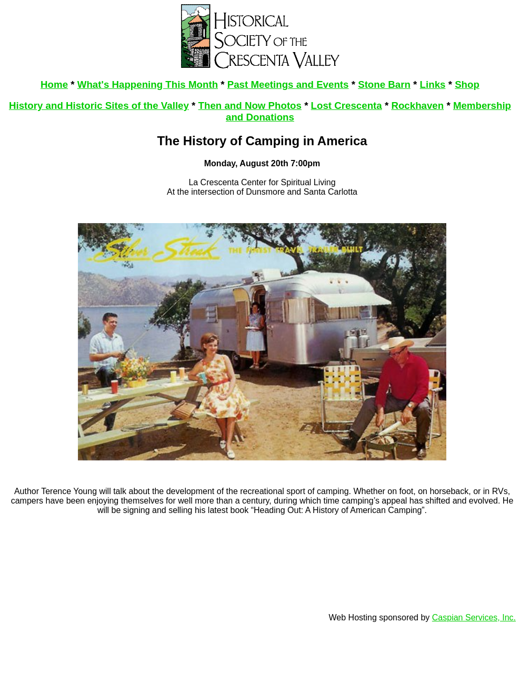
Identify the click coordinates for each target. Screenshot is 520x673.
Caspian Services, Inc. (474, 617)
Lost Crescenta (346, 105)
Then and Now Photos (250, 105)
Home (54, 84)
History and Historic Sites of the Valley (99, 105)
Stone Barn (384, 84)
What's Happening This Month (147, 84)
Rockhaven (417, 105)
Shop (467, 84)
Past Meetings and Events (288, 84)
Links (433, 84)
